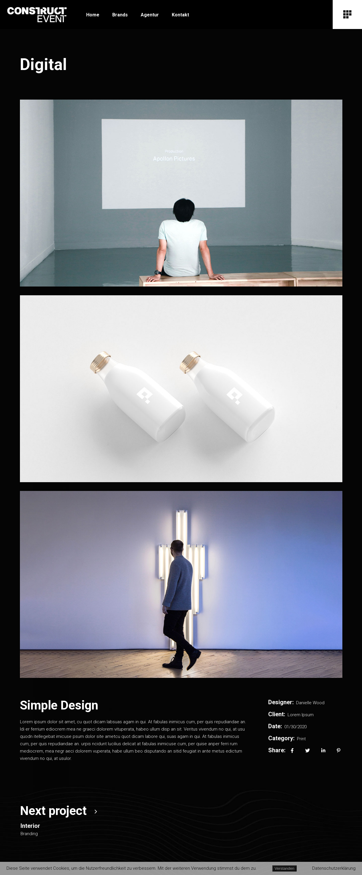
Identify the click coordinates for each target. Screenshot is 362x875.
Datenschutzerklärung (334, 868)
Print (301, 738)
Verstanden (284, 868)
